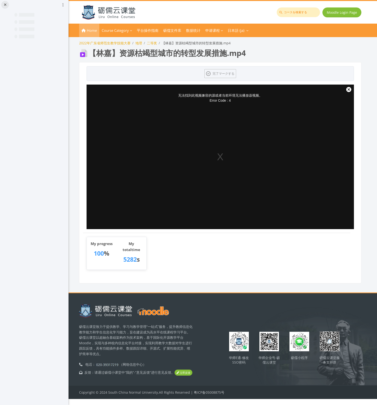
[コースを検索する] (298, 12)
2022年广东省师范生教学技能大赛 (109, 43)
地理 (143, 43)
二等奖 (157, 43)
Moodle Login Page (342, 12)
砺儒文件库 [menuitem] (177, 30)
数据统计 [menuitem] (198, 30)
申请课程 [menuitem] (217, 30)
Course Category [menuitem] (120, 30)
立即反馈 (93, 378)
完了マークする (226, 73)
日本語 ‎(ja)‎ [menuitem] (240, 30)
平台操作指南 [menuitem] (152, 30)
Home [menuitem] (97, 30)
